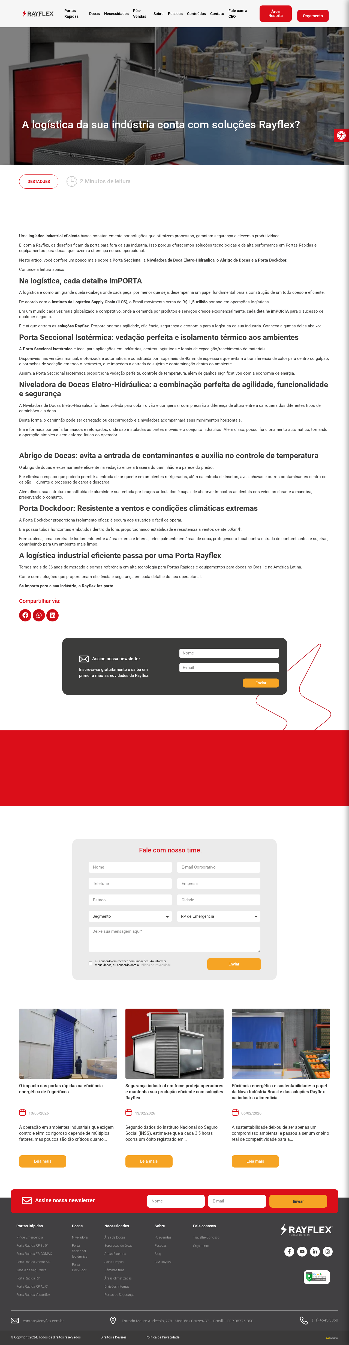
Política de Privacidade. (156, 965)
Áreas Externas (115, 1254)
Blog (158, 1254)
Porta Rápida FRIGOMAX (34, 1254)
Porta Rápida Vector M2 (33, 1262)
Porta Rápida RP (28, 1278)
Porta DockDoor (79, 1267)
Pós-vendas (163, 1237)
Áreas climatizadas (118, 1278)
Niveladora (80, 1237)
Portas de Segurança (119, 1295)
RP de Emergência (29, 1237)
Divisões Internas (116, 1286)
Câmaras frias (114, 1270)
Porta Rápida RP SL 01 (32, 1246)
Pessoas (161, 1246)
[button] (25, 615)
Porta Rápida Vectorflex (33, 1295)
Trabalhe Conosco (206, 1237)
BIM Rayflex (163, 1262)
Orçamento (313, 15)
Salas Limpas (114, 1262)
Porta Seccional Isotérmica (79, 1251)
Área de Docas (114, 1237)
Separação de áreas (118, 1246)
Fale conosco (204, 1226)
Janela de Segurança (31, 1270)
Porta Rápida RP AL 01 (32, 1286)
